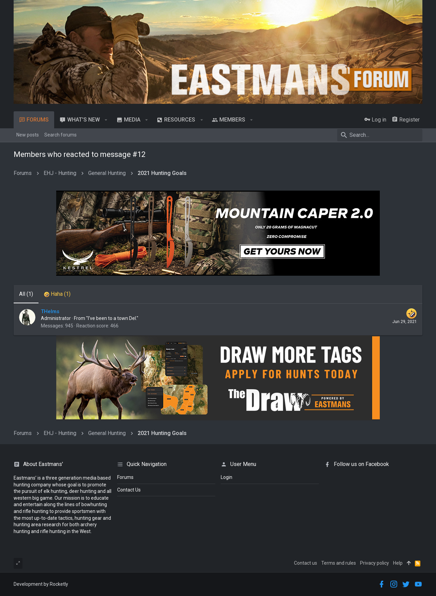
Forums (125, 477)
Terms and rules (338, 563)
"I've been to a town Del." (112, 318)
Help (398, 563)
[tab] (57, 294)
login (226, 477)
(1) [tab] (26, 294)
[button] (106, 120)
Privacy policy (374, 563)
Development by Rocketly (41, 584)
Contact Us (129, 490)
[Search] (379, 135)
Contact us (305, 563)
